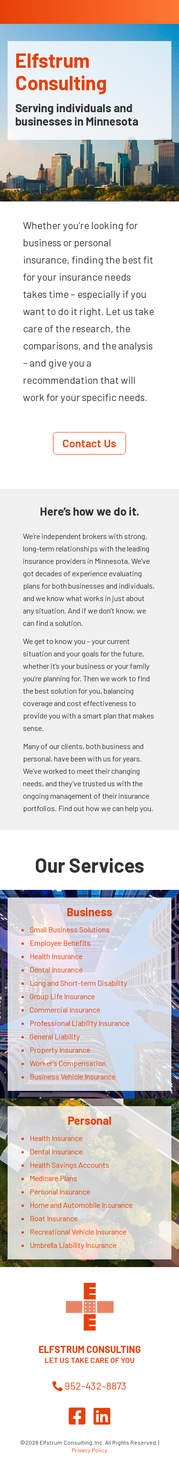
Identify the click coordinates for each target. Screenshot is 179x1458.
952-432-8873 (89, 1386)
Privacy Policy (89, 1450)
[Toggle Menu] (158, 7)
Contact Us (89, 443)
